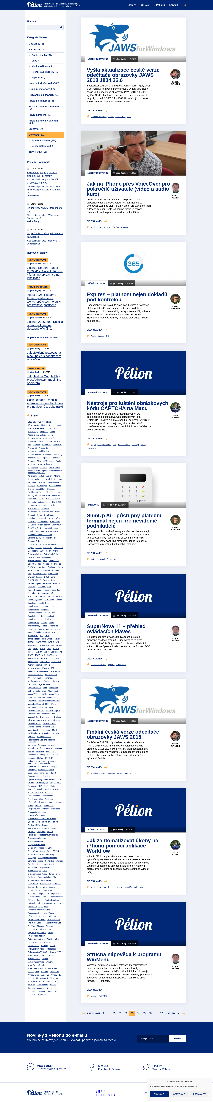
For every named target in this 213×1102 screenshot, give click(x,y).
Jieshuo (38, 665)
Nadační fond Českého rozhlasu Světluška (41, 741)
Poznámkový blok (35, 799)
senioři (40, 861)
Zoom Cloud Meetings (37, 991)
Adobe (52, 432)
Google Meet (33, 619)
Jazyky (31, 665)
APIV (39, 461)
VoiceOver (52, 968)
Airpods (49, 441)
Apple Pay (32, 464)
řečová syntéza (34, 828)
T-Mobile (31, 900)
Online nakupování (46, 770)
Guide (51, 622)
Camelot (31, 515)
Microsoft (49, 707)
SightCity (31, 864)
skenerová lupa (34, 871)
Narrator (51, 745)
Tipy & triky (38, 151)
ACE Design (33, 432)
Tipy (49, 929)
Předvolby (199, 1094)
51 (120, 1013)
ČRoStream (33, 551)
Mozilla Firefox (34, 733)
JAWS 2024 (44, 662)
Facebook (47, 583)
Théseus (40, 926)
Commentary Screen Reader (40, 534)
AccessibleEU (52, 428)
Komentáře (48, 678)
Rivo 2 (50, 832)
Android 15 (43, 448)
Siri (53, 867)
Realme (55, 822)
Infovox (57, 639)
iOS (29, 649)
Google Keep (49, 613)
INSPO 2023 (40, 642)
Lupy (36, 61)
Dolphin (40, 564)
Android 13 (32, 448)
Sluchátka (32, 877)
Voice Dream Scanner (37, 968)
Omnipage (32, 770)
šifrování (59, 861)
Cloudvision (39, 531)
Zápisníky (38, 77)
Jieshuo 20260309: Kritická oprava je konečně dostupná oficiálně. (45, 325)
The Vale (31, 926)
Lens (45, 688)
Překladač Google (45, 802)
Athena (57, 476)
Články (132, 5)
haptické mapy (34, 626)
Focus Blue (55, 590)
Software (37, 134)
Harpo (44, 626)
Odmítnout (179, 1094)
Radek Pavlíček (175, 83)
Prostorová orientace (36, 815)
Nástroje (31, 748)
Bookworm (32, 505)
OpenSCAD (51, 773)
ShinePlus (49, 861)
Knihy (39, 678)
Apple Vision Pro (45, 464)
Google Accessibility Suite (38, 603)
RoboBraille (32, 835)
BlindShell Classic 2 (36, 499)
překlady (58, 802)
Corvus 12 (58, 548)
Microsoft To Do (34, 723)
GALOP (50, 596)
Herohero (32, 629)
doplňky (49, 564)
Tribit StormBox (52, 939)
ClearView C (33, 528)
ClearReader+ (44, 525)
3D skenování (33, 425)
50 (113, 1013)
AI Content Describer (52, 438)
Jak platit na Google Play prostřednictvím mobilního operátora (44, 380)
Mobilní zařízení (42, 66)
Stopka (38, 890)
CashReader (42, 518)
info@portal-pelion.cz (55, 1069)
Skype (51, 874)
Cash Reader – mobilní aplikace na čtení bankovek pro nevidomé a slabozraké (45, 403)
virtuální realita (34, 959)
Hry (53, 632)
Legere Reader (44, 684)
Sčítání (56, 851)
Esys (53, 577)
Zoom (49, 988)
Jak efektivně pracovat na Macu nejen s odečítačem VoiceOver (44, 356)
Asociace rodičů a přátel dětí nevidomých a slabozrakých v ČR (45, 472)
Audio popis (39, 479)
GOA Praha (49, 600)
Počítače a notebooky (45, 72)
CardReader (49, 515)
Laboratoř (32, 684)
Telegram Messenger (37, 919)
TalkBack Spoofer (44, 903)
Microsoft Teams (54, 720)
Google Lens (33, 616)
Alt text (57, 441)
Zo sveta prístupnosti (36, 988)
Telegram (52, 916)
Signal (40, 864)
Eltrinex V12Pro (39, 574)
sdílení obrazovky (46, 854)
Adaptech (44, 432)
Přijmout (159, 1094)
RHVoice (31, 832)
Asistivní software (44, 140)
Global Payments (35, 600)
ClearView (56, 525)
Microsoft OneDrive (36, 717)
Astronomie (32, 476)
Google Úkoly (33, 622)
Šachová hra (33, 851)
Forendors (32, 593)
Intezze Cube (56, 645)
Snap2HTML (33, 884)
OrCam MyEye (42, 783)
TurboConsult (33, 946)
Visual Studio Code (36, 962)
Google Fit (45, 609)
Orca (59, 779)
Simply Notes (44, 867)
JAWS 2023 (33, 662)
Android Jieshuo (34, 454)
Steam (30, 890)
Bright (56, 512)
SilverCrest (49, 864)
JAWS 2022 (56, 658)
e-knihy (60, 567)
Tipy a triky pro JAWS (37, 933)
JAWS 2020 (33, 658)
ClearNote (32, 525)
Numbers (31, 758)
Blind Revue (44, 495)
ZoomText (32, 994)
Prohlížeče (55, 809)
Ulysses (52, 952)
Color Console (52, 531)
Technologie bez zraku (37, 913)
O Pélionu (159, 5)
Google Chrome (34, 606)
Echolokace (45, 570)
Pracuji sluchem (41, 100)
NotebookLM (33, 755)
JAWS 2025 (56, 662)
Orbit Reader (49, 779)
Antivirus (31, 461)
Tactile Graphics (52, 900)
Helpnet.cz (53, 626)
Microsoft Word (49, 723)
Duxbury (51, 567)
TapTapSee (43, 906)
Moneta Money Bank (45, 727)
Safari (42, 851)
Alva (29, 445)
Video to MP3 (40, 955)
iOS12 (35, 649)
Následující (173, 1013)
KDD (53, 668)
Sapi (49, 851)
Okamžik (44, 766)
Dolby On (32, 564)
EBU (37, 570)
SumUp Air (47, 890)
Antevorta (55, 458)
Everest (46, 580)
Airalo (41, 441)
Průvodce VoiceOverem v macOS (42, 818)
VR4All (31, 972)
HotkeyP (46, 632)
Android (36, 445)
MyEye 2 (31, 736)
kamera (47, 665)
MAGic (44, 694)
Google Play (45, 619)
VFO (59, 952)
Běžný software (42, 146)
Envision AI (53, 574)
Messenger (32, 707)
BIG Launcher (55, 486)
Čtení (55, 551)
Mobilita (31, 727)
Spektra (31, 887)
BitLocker (51, 489)
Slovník (59, 874)
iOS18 (42, 649)
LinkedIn (36, 691)
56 (150, 1013)
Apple (58, 461)
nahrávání (32, 745)
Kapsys (45, 668)
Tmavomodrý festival (36, 936)
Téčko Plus (32, 916)
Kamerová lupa (34, 668)
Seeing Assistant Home (47, 858)
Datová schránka (35, 554)
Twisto (52, 946)
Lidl (29, 691)
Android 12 (57, 445)
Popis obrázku (34, 796)
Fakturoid (57, 583)
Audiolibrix (50, 479)
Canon (39, 515)
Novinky (55, 755)
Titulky (50, 933)
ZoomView (42, 994)
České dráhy (54, 518)
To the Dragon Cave (36, 939)
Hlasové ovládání (44, 629)
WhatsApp (54, 972)
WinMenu (54, 978)
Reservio (46, 828)
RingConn (41, 832)
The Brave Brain (34, 923)
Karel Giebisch (175, 307)
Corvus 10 (47, 548)
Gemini (59, 596)
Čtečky (48, 551)
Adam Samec (175, 416)
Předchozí (93, 1013)
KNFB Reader (51, 675)
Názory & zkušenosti (44, 83)
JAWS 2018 (40, 655)
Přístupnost (49, 805)
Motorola (46, 730)
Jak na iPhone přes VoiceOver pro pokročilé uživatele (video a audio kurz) (128, 189)
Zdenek (53, 985)
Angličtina (45, 458)
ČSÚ (42, 551)
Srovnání (53, 887)
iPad (49, 649)
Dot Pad (57, 564)
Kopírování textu (35, 681)
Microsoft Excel (48, 714)
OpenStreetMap (34, 776)
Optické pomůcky (35, 779)
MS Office (46, 733)
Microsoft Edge (34, 714)
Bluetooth (32, 502)
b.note (59, 479)
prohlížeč (45, 809)
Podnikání (49, 792)
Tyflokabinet (51, 949)
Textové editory (53, 919)
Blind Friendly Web (54, 492)
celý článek (94, 110)
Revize (55, 828)
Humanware (33, 635)
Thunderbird (33, 929)
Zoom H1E (52, 991)
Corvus (38, 548)
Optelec (46, 776)
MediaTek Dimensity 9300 (38, 704)
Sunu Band (32, 893)
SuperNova (56, 893)
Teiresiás (42, 916)
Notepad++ (45, 755)
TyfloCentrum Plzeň (36, 949)
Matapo (41, 697)
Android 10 (46, 445)
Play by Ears (55, 789)
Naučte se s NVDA (45, 748)
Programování (34, 809)
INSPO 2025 (33, 645)
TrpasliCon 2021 (46, 942)
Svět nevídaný (34, 897)
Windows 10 (56, 975)
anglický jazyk (33, 458)
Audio (30, 479)
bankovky (42, 482)
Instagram (44, 645)
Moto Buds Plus (34, 730)
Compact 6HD (34, 541)
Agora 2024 (32, 438)
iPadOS (56, 649)
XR (54, 981)
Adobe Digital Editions (37, 435)
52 (126, 1013)
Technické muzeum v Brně (39, 910)
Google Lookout (47, 616)
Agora (50, 435)
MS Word (56, 733)
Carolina (31, 518)
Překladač (32, 802)
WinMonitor (32, 981)
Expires (31, 583)
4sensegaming (55, 425)
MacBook (57, 691)
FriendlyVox (33, 596)
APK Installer (48, 461)
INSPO (31, 642)
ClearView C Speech (49, 528)
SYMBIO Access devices (52, 897)
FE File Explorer (44, 587)
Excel (53, 580)
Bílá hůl (31, 489)
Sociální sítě (45, 884)
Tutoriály (44, 946)
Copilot (31, 548)
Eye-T (38, 583)
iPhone (31, 652)
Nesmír (31, 751)
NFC (48, 751)
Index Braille (47, 639)
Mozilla (55, 730)
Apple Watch (33, 467)
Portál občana (47, 796)
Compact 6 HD (49, 538)
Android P (47, 454)
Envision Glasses (35, 577)
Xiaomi (48, 981)
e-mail (30, 570)
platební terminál (35, 789)
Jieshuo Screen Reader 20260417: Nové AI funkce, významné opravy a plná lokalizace (45, 273)
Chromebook (42, 521)
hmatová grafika (34, 632)
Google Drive (33, 609)
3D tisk (44, 425)
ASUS (41, 476)
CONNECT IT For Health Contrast (42, 544)
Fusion (42, 596)
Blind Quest (32, 495)
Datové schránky (51, 554)
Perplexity (32, 786)
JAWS (30, 655)
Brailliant (45, 508)
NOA (54, 751)
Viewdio (50, 955)
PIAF (46, 786)
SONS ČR (57, 884)
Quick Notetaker (43, 822)
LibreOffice (53, 688)
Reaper (45, 825)
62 (161, 1013)
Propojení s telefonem (37, 812)
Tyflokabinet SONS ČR (37, 952)
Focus (46, 590)
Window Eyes (33, 975)
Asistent (43, 467)
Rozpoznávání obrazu (37, 838)
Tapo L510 (32, 906)
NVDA (40, 758)
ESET (46, 577)
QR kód (31, 822)
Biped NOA (41, 489)
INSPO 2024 (53, 642)
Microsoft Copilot (53, 710)
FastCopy (32, 587)
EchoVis (55, 570)
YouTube (31, 985)
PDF (59, 783)
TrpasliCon (32, 942)
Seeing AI (32, 858)
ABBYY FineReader (36, 428)
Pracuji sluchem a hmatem (44, 107)
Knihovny (32, 678)
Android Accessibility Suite (39, 451)
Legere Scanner (34, 688)
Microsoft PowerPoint (37, 720)
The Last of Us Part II (52, 923)
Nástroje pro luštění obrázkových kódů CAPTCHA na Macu (127, 405)
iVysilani (38, 652)
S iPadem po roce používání (40, 848)
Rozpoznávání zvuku (36, 845)
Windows (45, 975)
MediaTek (32, 701)
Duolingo (42, 567)
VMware (49, 962)
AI (40, 438)
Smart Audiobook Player (48, 877)
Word (41, 981)
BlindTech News (53, 499)
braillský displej (34, 512)
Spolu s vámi (41, 887)
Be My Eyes (42, 486)
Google (59, 600)
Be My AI (31, 486)
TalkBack (31, 903)
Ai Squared (32, 441)
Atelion (49, 476)
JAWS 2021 (44, 658)
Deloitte (31, 557)
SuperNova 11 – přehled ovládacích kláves (116, 628)
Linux (44, 691)
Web (37, 972)
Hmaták (57, 629)
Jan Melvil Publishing (53, 652)
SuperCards (44, 893)
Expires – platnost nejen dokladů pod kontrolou (127, 297)
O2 (45, 758)
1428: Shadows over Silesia (39, 422)
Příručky (144, 5)
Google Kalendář (35, 613)
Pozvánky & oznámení (44, 95)
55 (144, 1013)
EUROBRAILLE (34, 580)
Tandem (57, 903)
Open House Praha (36, 773)
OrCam (31, 783)
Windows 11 (33, 978)
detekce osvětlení (43, 557)
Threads (49, 926)
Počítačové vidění (35, 792)
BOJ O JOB (56, 502)
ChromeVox (55, 521)
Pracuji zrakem (40, 114)
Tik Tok (43, 929)
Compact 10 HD (34, 538)
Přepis (30, 805)
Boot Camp (43, 505)
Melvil (53, 704)
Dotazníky (36, 43)
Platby (52, 786)
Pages (53, 783)
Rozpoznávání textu (36, 841)
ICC (41, 635)
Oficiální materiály (42, 89)
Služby (36, 129)
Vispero (45, 959)
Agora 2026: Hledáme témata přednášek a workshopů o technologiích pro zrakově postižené (44, 300)
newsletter (40, 751)
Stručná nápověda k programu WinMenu (124, 957)
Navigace (58, 748)
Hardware (37, 49)
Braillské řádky (42, 55)
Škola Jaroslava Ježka (37, 874)
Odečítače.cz (33, 766)
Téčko (51, 913)
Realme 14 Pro (34, 825)
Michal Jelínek (175, 197)
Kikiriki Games (43, 671)
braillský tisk (47, 512)
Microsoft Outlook (53, 717)
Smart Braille (33, 880)
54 (138, 1013)
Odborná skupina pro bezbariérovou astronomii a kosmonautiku (43, 762)
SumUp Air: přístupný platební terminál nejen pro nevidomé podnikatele (124, 521)
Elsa (29, 574)
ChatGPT (32, 521)
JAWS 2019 (52, 655)
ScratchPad (32, 854)
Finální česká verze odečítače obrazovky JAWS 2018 (123, 734)
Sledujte (104, 1067)
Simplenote (32, 867)
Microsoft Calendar (36, 710)
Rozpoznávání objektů (48, 835)
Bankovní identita (55, 482)
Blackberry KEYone (36, 492)
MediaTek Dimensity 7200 (48, 701)
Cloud (30, 531)
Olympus (53, 766)
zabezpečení (42, 985)
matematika (51, 697)
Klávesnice (55, 671)
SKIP (45, 871)
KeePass (31, 671)
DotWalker (32, 567)
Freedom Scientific (46, 593)
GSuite (44, 622)
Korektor (47, 681)
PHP (40, 786)
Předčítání (49, 799)
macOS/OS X (33, 694)
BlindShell (56, 495)
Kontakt (173, 5)
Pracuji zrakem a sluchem (44, 121)
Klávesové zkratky (35, 675)
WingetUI (44, 978)
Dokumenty (54, 561)
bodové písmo (44, 502)
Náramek (42, 745)
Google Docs (48, 606)
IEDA (47, 635)
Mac (50, 691)
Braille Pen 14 (34, 508)
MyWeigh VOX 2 (44, 736)
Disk (45, 561)
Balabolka (32, 482)
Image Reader (34, 639)
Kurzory (56, 681)
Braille (52, 505)
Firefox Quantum (35, 590)
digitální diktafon (34, 561)
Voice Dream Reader (36, 965)
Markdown (32, 697)
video (30, 955)
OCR (51, 758)
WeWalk (44, 972)
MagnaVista (54, 694)
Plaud (46, 789)
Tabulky (40, 900)
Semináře (32, 861)
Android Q (58, 454)
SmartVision (45, 880)
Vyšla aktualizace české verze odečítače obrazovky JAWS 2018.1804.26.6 (123, 75)
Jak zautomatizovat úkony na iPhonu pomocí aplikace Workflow (122, 846)
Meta (41, 707)
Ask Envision (54, 467)
